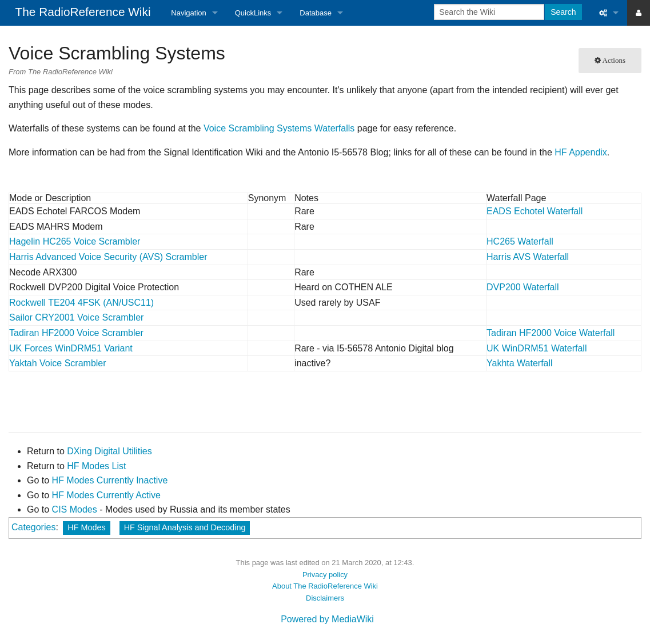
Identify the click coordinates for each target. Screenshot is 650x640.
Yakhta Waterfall (519, 363)
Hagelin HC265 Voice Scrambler (74, 241)
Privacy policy (325, 574)
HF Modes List (96, 466)
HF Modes (86, 527)
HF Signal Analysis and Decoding (185, 527)
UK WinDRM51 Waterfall (536, 348)
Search (563, 12)
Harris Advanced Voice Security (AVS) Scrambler (108, 257)
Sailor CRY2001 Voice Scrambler (76, 317)
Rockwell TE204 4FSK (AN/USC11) (81, 302)
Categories (33, 527)
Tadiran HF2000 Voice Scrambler (76, 333)
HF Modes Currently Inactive (110, 480)
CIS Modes (74, 509)
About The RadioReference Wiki (325, 586)
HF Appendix (581, 152)
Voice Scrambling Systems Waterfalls (279, 128)
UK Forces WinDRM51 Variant (71, 348)
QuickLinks (253, 13)
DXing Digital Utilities (109, 451)
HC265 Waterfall (519, 241)
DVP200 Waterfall (522, 287)
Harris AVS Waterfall (527, 257)
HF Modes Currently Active (106, 495)
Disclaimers (325, 598)
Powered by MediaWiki (327, 619)
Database (316, 13)
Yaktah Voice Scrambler (57, 363)
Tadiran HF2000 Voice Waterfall (550, 333)
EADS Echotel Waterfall (534, 211)
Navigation (188, 13)
